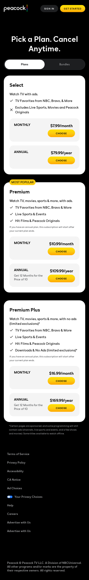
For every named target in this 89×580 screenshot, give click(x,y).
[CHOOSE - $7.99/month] (61, 133)
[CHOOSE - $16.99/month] (61, 381)
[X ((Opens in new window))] (60, 546)
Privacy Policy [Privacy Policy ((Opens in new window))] (16, 462)
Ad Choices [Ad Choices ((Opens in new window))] (14, 488)
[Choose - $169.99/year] (61, 408)
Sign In (49, 8)
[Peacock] (16, 9)
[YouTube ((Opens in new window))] (35, 546)
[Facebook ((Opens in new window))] (11, 546)
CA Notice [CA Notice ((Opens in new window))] (14, 479)
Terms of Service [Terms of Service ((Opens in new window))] (18, 454)
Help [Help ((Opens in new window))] (10, 505)
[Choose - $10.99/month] (61, 251)
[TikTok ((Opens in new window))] (23, 546)
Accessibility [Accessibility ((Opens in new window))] (15, 471)
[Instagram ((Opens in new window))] (48, 546)
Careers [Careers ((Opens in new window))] (12, 514)
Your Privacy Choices (28, 497)
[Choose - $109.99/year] (61, 278)
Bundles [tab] (64, 64)
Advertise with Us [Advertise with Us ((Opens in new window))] (19, 522)
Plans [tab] (24, 64)
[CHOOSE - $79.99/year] (61, 160)
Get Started (72, 8)
